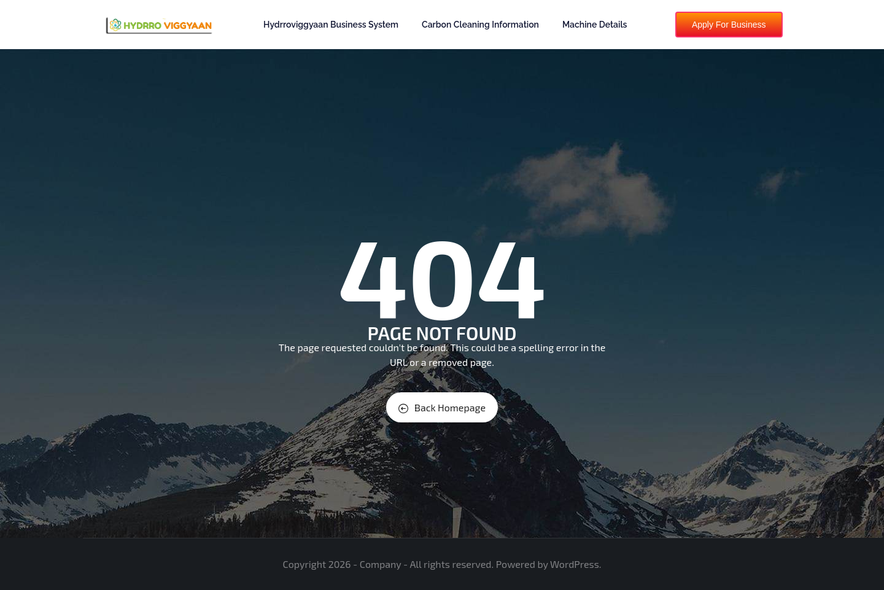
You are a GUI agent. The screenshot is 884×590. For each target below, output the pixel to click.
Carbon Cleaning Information (480, 24)
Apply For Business (729, 24)
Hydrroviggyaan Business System (330, 24)
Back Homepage (442, 407)
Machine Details (594, 24)
